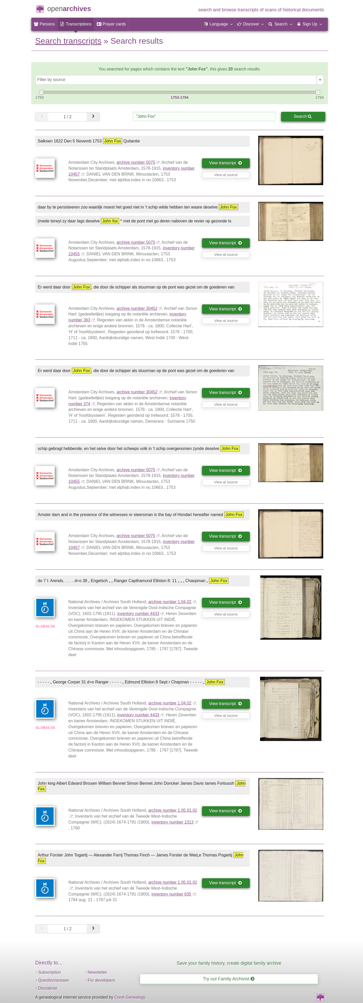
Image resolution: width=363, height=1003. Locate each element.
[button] (218, 24)
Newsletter (97, 972)
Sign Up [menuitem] (309, 23)
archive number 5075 (136, 162)
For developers (101, 980)
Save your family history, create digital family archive (229, 963)
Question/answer (53, 980)
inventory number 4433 (138, 613)
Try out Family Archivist (228, 978)
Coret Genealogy (130, 997)
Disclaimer (48, 988)
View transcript (225, 163)
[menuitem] (44, 24)
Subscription (49, 972)
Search (303, 116)
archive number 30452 (137, 308)
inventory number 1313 (172, 822)
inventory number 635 (171, 894)
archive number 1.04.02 (170, 602)
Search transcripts (68, 41)
